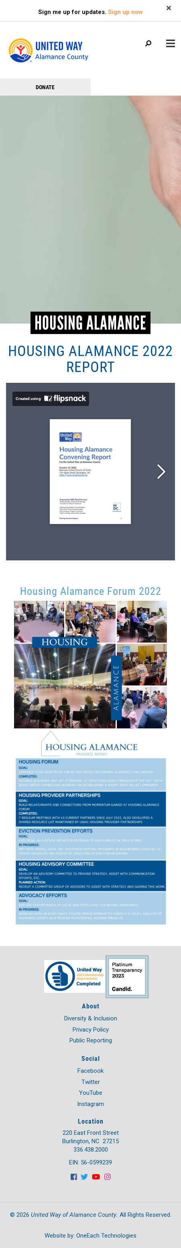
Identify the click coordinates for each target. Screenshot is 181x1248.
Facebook (90, 1070)
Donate (45, 87)
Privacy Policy (91, 1029)
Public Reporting (90, 1040)
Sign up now (125, 12)
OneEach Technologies (106, 1235)
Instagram (90, 1104)
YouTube (90, 1092)
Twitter (90, 1082)
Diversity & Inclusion (90, 1018)
